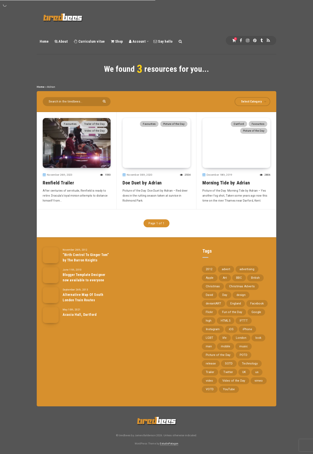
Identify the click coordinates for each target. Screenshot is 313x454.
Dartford (239, 123)
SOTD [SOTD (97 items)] (229, 363)
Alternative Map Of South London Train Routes (83, 297)
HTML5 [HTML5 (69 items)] (226, 320)
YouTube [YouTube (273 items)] (229, 389)
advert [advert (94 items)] (226, 269)
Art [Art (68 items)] (225, 278)
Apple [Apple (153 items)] (210, 278)
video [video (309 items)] (209, 380)
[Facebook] (241, 40)
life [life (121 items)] (225, 338)
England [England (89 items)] (235, 303)
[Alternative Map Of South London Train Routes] (51, 295)
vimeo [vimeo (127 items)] (259, 380)
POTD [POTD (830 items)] (243, 355)
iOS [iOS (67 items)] (231, 329)
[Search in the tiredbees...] (77, 101)
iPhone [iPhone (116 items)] (247, 329)
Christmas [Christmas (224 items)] (213, 286)
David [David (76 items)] (209, 295)
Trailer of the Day (94, 123)
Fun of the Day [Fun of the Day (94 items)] (232, 312)
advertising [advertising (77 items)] (247, 269)
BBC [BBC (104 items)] (239, 278)
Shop (117, 41)
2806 (265, 174)
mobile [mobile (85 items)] (225, 346)
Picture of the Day (173, 123)
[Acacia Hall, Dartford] (51, 315)
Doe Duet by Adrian (142, 183)
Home (44, 41)
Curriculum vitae (89, 41)
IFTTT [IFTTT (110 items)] (244, 320)
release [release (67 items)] (211, 363)
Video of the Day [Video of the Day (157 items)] (233, 380)
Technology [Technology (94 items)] (250, 363)
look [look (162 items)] (258, 338)
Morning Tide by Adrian (226, 183)
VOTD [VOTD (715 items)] (210, 389)
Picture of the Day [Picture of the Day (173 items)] (218, 355)
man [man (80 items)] (209, 346)
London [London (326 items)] (241, 338)
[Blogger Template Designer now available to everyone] (51, 275)
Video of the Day (94, 130)
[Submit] (105, 101)
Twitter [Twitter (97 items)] (228, 372)
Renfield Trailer (58, 183)
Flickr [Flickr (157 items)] (209, 312)
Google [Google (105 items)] (256, 312)
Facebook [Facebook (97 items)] (257, 303)
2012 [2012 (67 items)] (209, 269)
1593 (105, 174)
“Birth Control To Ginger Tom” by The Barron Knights (86, 257)
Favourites (70, 123)
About (61, 41)
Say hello (163, 41)
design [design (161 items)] (241, 295)
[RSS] (268, 40)
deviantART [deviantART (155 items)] (213, 303)
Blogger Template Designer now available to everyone (84, 277)
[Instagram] (247, 40)
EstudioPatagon (169, 443)
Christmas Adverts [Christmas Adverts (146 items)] (242, 286)
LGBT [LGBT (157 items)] (209, 338)
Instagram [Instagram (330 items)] (213, 329)
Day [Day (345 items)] (224, 295)
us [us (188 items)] (257, 372)
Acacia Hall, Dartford (80, 314)
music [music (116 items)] (243, 346)
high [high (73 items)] (208, 320)
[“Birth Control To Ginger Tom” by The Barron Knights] (51, 255)
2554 (185, 174)
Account (137, 41)
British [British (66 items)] (255, 278)
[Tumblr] (262, 40)
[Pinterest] (255, 40)
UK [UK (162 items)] (244, 372)
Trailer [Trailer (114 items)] (210, 372)
